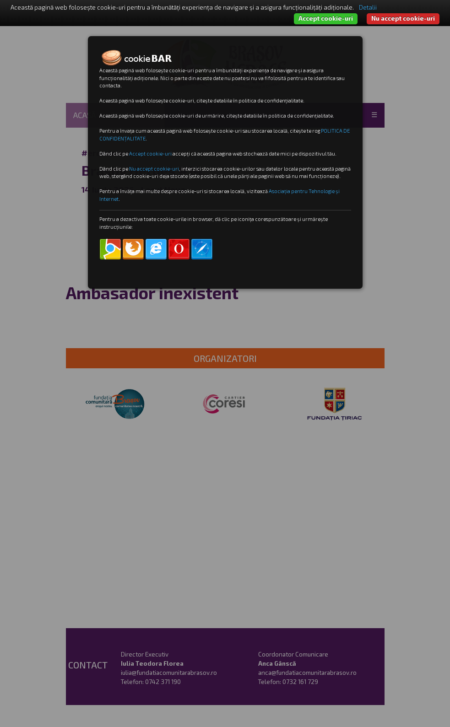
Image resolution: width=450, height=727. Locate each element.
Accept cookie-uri (325, 18)
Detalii (368, 7)
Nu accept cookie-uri (403, 18)
